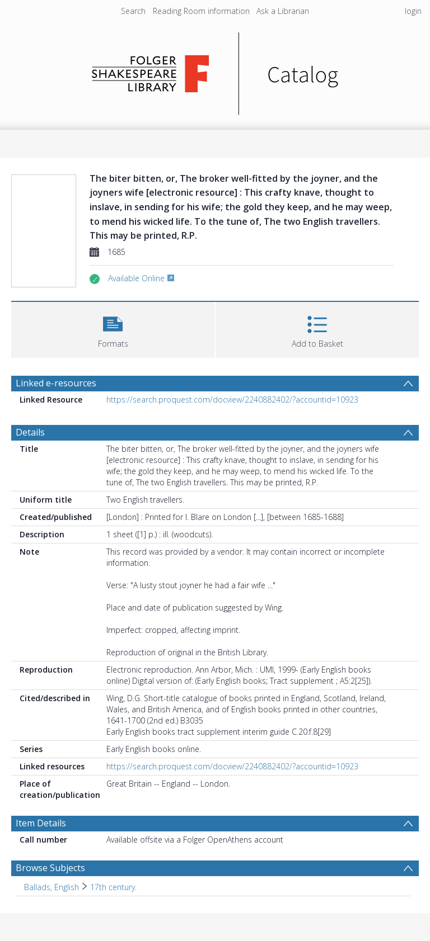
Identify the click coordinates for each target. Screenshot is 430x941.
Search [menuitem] (133, 11)
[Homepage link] (215, 71)
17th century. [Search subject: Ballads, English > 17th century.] (113, 887)
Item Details (41, 823)
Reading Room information (201, 11)
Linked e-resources (56, 383)
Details (30, 432)
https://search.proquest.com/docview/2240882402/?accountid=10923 (232, 399)
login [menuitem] (413, 11)
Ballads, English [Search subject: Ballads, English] (51, 887)
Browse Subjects (50, 868)
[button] (112, 328)
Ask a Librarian (282, 11)
